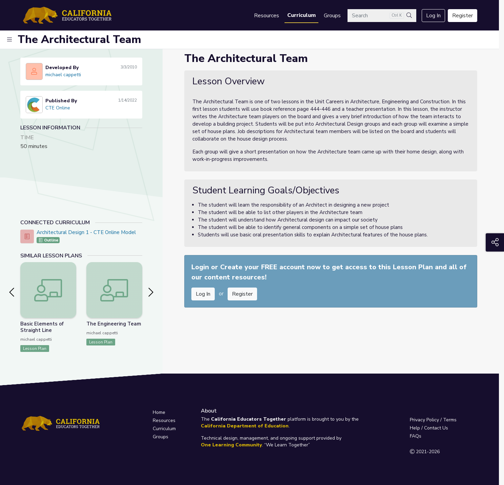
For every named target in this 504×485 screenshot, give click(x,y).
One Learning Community (231, 445)
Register (462, 15)
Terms (450, 420)
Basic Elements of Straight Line (42, 327)
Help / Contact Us (429, 428)
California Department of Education (245, 426)
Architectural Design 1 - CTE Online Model (86, 232)
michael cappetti (63, 74)
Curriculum (301, 15)
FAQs (415, 436)
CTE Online (57, 108)
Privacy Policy (424, 420)
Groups (332, 15)
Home (159, 412)
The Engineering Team (113, 323)
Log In (433, 15)
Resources (266, 15)
